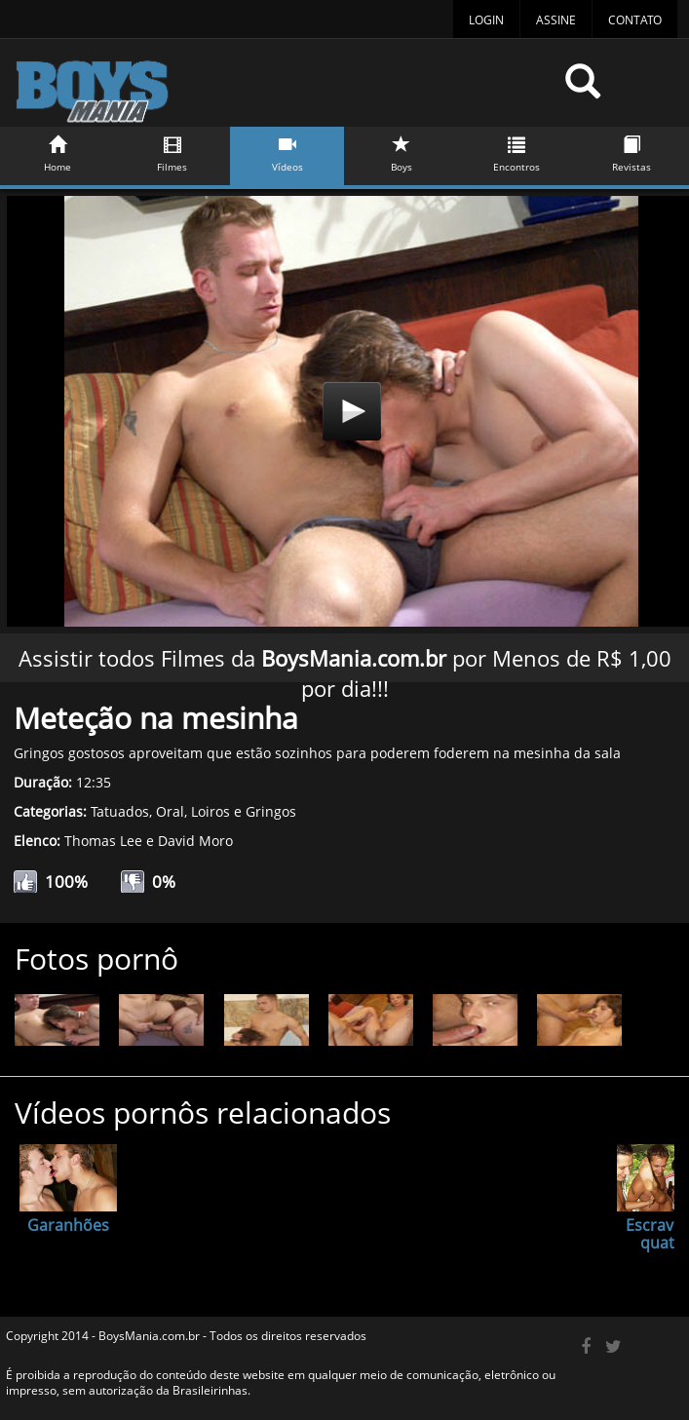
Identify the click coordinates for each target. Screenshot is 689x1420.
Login (486, 20)
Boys (401, 150)
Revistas (631, 150)
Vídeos (286, 150)
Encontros (516, 150)
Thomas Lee (103, 840)
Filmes (172, 150)
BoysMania (278, 90)
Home (57, 150)
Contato (635, 20)
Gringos (271, 811)
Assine (556, 20)
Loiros (210, 811)
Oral (170, 811)
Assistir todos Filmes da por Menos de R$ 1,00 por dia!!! (345, 673)
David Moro (195, 840)
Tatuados (120, 811)
